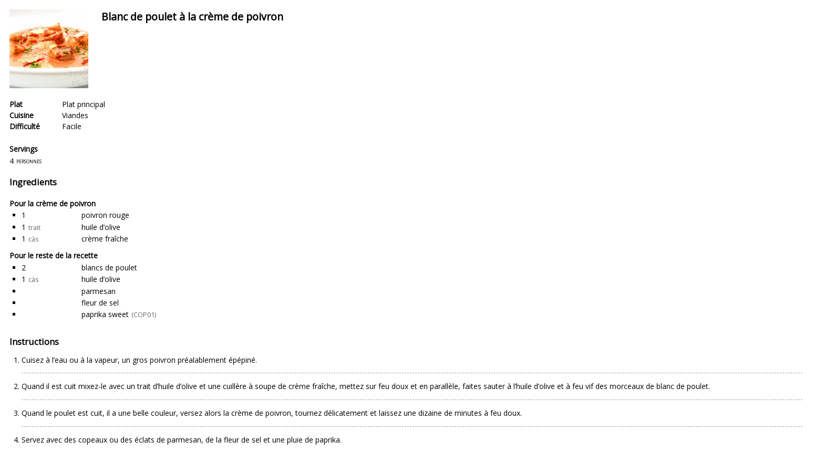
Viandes (75, 115)
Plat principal (83, 104)
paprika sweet (105, 314)
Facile (71, 126)
